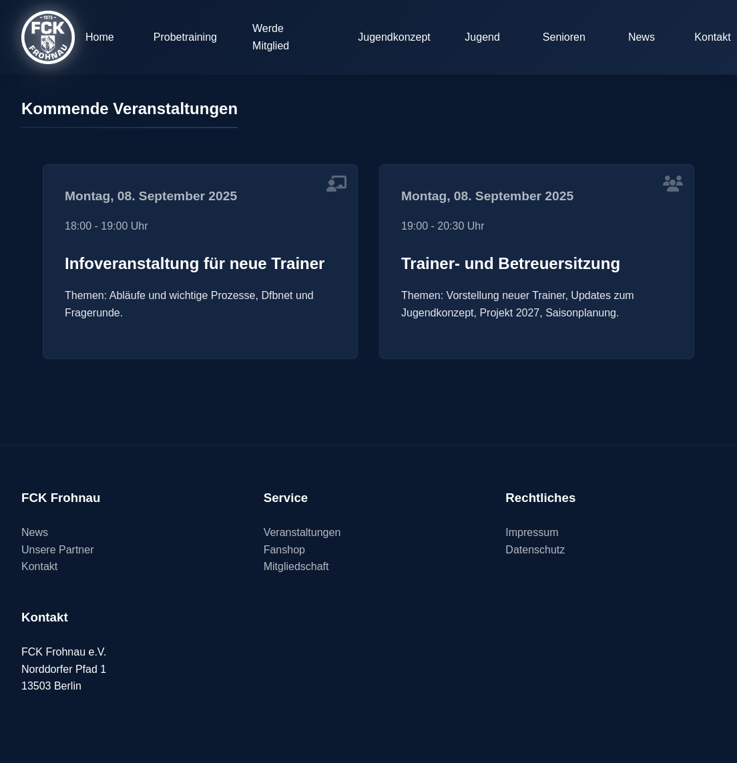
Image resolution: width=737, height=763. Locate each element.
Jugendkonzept (394, 37)
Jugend (482, 37)
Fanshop (284, 549)
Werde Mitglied (270, 37)
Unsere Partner (57, 549)
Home (99, 37)
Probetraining (185, 37)
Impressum (531, 532)
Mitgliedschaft (296, 566)
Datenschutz (535, 549)
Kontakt (39, 566)
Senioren (564, 37)
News (641, 37)
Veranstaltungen (302, 532)
